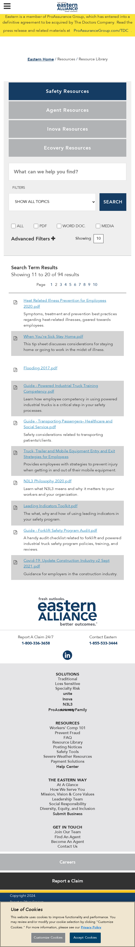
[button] (7, 7)
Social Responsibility (67, 804)
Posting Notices (67, 747)
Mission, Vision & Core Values (67, 794)
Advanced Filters (30, 239)
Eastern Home (41, 59)
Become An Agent (67, 842)
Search (112, 202)
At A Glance (67, 785)
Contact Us (67, 847)
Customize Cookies (48, 937)
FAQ (68, 738)
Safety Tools (68, 752)
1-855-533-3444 (103, 643)
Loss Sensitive (67, 684)
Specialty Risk (67, 689)
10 (95, 285)
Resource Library (67, 743)
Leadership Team (67, 799)
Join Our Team (67, 832)
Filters (18, 188)
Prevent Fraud (67, 733)
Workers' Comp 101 (68, 728)
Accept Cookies (85, 937)
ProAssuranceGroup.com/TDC (101, 31)
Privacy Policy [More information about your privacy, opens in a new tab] (91, 927)
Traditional (67, 679)
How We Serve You (67, 790)
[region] (67, 924)
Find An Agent (68, 837)
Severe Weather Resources (67, 757)
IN (67, 655)
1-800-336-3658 (36, 643)
